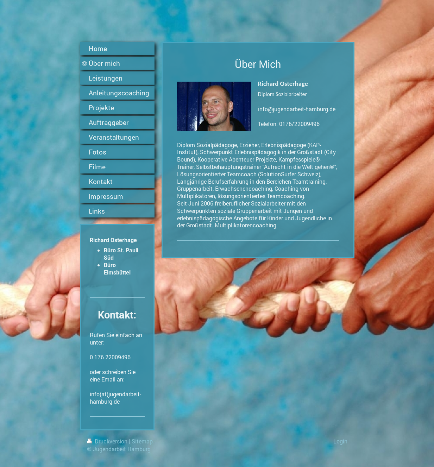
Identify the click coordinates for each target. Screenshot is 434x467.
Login (340, 441)
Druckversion (108, 441)
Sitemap (142, 441)
